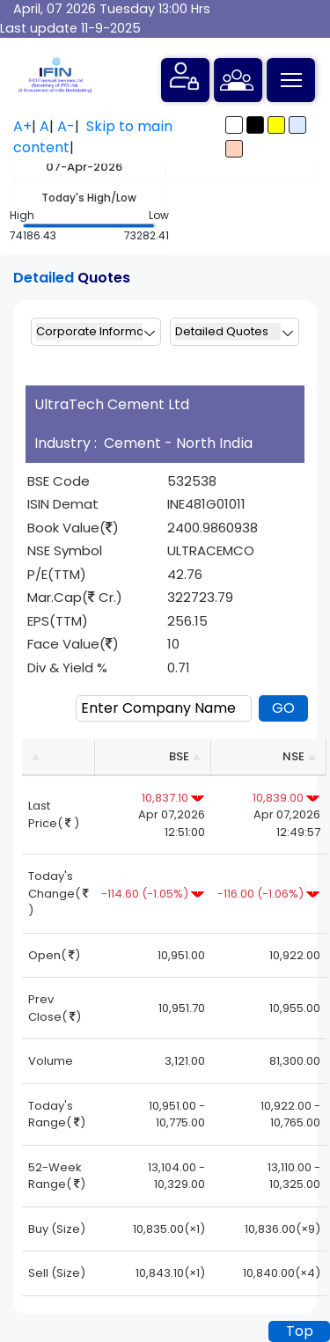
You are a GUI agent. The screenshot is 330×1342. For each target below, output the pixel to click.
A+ (22, 126)
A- (66, 126)
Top (299, 1331)
